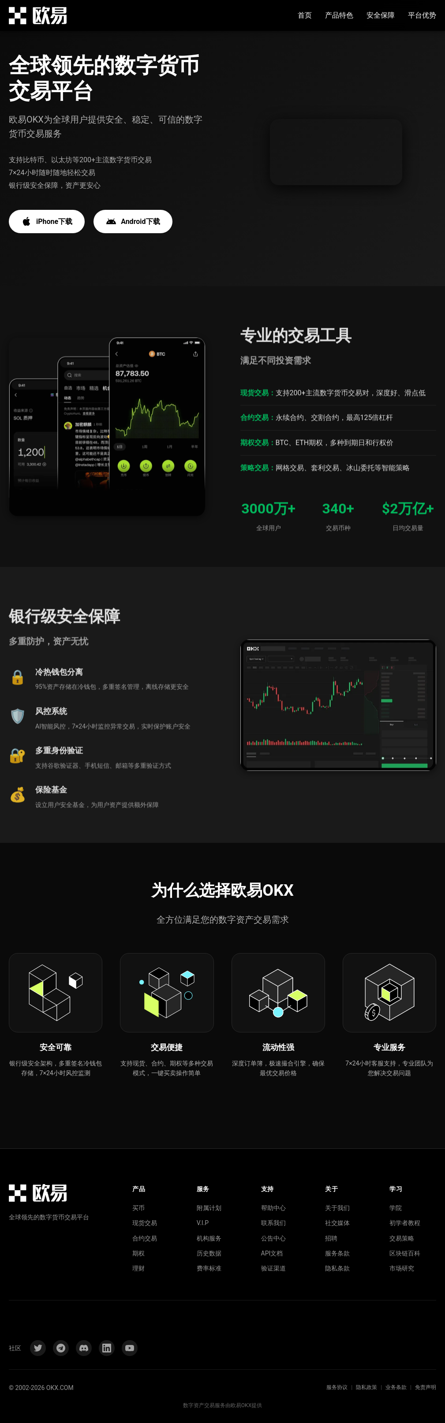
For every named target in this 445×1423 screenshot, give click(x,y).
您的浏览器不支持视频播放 (336, 152)
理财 (138, 1268)
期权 (138, 1253)
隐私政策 (366, 1387)
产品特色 (339, 15)
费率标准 (209, 1268)
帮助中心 (273, 1207)
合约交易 (144, 1238)
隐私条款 (337, 1268)
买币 (138, 1207)
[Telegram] (61, 1348)
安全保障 (380, 15)
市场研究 (401, 1268)
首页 (305, 15)
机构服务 (209, 1238)
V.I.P (203, 1222)
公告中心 (273, 1238)
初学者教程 (404, 1222)
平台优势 (422, 15)
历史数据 (209, 1253)
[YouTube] (130, 1348)
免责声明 (425, 1387)
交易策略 (401, 1238)
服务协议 (337, 1387)
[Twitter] (38, 1348)
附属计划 (209, 1207)
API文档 (272, 1253)
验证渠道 (273, 1268)
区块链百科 (404, 1253)
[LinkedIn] (107, 1348)
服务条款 (337, 1253)
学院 (395, 1207)
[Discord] (84, 1348)
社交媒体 (337, 1222)
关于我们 (337, 1207)
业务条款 (396, 1387)
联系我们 (273, 1222)
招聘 (331, 1238)
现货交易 (144, 1222)
